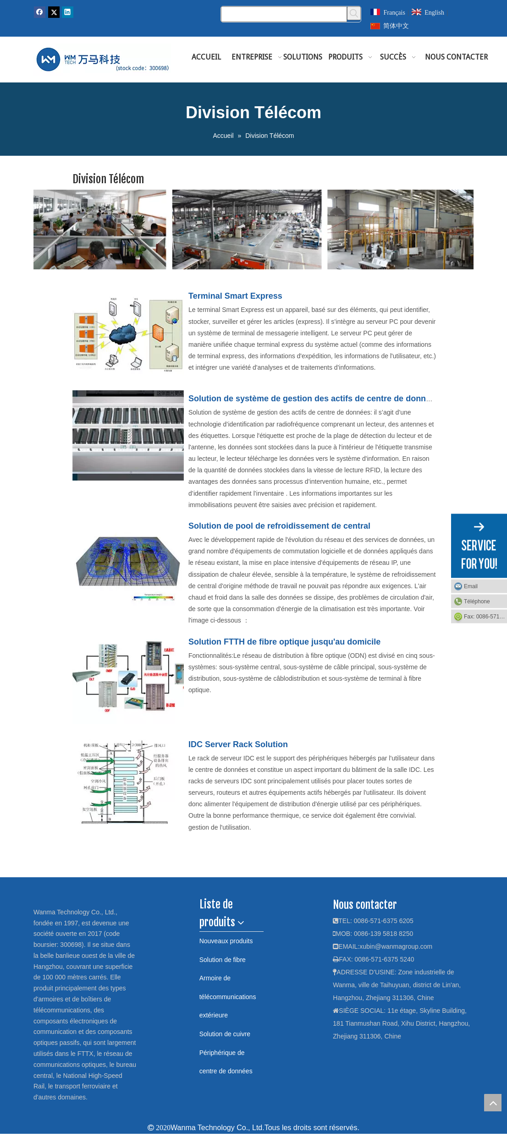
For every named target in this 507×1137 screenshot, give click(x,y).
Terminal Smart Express (235, 296)
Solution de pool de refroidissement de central (279, 525)
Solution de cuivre (224, 1034)
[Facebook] (39, 12)
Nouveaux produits (226, 941)
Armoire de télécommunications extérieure (227, 996)
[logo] (43, 901)
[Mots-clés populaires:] (354, 13)
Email (471, 586)
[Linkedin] (67, 12)
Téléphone (477, 601)
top (492, 1102)
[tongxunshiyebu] (253, 230)
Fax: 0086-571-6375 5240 (485, 616)
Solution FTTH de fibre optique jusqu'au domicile (284, 641)
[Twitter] (54, 12)
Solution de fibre (222, 959)
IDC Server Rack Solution (238, 744)
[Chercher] (284, 14)
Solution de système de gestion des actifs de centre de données (314, 398)
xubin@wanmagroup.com (395, 946)
